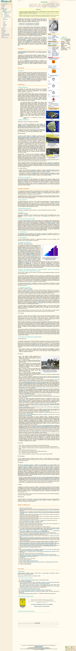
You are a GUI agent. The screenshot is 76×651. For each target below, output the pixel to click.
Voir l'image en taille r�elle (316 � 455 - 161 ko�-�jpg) (42, 604)
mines (31, 72)
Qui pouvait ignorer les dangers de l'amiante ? (37, 562)
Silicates (2, 32)
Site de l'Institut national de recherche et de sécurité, (36, 590)
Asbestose (26, 213)
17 (52, 482)
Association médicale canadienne (45, 487)
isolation (19, 125)
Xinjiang (32, 100)
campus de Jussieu (37, 299)
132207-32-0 (54, 36)
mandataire (52, 173)
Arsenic (2, 29)
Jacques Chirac (26, 305)
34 (26, 491)
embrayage (42, 125)
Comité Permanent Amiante (46, 325)
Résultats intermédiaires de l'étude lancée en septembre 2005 (30, 537)
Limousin (34, 259)
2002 (24, 416)
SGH (53, 96)
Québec (39, 73)
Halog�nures (3, 30)
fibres (29, 57)
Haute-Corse (28, 78)
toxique (21, 181)
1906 (20, 356)
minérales (37, 21)
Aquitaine (29, 259)
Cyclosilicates (5, 19)
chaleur (42, 179)
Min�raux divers (4, 8)
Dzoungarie (44, 99)
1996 (41, 131)
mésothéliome (29, 40)
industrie (41, 124)
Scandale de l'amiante (28, 243)
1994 (21, 389)
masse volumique (22, 51)
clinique (36, 222)
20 (25, 275)
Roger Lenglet (22, 522)
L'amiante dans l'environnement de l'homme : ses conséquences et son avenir (37, 584)
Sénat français (28, 581)
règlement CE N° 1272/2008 (45, 520)
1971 (20, 348)
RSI (28, 540)
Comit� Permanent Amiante (7, 13)
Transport (53, 68)
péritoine (44, 233)
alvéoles (36, 62)
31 (51, 453)
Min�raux (3, 5)
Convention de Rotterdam (33, 500)
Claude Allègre (40, 302)
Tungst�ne (5, 25)
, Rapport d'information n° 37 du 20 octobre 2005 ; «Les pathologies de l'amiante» (39, 550)
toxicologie (56, 346)
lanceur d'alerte (22, 400)
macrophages (45, 215)
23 (31, 299)
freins (24, 31)
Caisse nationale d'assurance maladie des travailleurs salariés (31, 136)
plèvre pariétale (55, 201)
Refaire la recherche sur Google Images (41, 606)
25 (35, 315)
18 (24, 256)
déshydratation (55, 53)
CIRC (57, 103)
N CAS (49, 37)
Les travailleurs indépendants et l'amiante (26, 535)
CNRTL (42, 521)
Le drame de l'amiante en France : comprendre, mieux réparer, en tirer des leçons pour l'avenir (40, 582)
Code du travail (34, 404)
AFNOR (31, 416)
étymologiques (32, 521)
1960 (35, 127)
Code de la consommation (44, 404)
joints (29, 31)
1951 (20, 363)
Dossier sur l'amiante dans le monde (28, 580)
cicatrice (30, 206)
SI (52, 108)
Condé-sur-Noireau (47, 371)
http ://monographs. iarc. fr (43, 512)
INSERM (41, 162)
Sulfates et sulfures (4, 37)
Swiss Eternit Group (7, 16)
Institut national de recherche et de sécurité (26, 137)
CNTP (55, 108)
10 (28, 141)
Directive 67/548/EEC (53, 58)
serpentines (37, 23)
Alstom (37, 431)
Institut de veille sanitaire (32, 255)
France (23, 386)
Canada (46, 173)
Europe (35, 165)
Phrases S (50, 67)
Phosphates (3, 31)
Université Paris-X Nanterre (54, 535)
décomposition (55, 55)
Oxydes (2, 7)
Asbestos (34, 173)
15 (52, 203)
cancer (26, 233)
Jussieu (41, 378)
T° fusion (49, 52)
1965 (20, 368)
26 (49, 319)
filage (31, 56)
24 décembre (51, 403)
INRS (44, 382)
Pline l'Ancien (34, 93)
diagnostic (52, 417)
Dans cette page (4, 3)
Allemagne (24, 458)
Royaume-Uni (21, 592)
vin (44, 165)
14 (40, 193)
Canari (24, 78)
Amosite (21, 516)
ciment (21, 30)
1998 (21, 406)
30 (28, 434)
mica (25, 179)
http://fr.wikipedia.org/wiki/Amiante (38, 646)
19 (25, 273)
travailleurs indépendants (23, 249)
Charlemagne (20, 98)
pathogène (20, 64)
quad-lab (54, 16)
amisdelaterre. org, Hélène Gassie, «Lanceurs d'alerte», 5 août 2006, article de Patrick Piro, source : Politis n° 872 (38, 554)
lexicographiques (26, 521)
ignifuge (43, 55)
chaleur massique (42, 52)
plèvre (26, 63)
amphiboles (36, 24)
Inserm (23, 329)
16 (37, 240)
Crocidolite (21, 518)
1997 (49, 305)
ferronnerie (27, 262)
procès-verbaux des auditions (44, 583)
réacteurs (35, 171)
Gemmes (3, 6)
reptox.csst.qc (34, 12)
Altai (28, 100)
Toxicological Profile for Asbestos (27, 593)
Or (3, 20)
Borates (4, 18)
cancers (30, 39)
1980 (38, 127)
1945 (20, 360)
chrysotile (28, 23)
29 (31, 400)
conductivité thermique (22, 52)
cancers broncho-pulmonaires (25, 220)
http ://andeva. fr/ (22, 557)
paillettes (36, 181)
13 (47, 182)
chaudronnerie (20, 262)
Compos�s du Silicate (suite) (5, 36)
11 (21, 144)
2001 (42, 406)
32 (27, 460)
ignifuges (34, 34)
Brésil (45, 74)
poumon (30, 215)
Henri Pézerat (55, 376)
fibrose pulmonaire (21, 39)
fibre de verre (41, 57)
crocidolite (27, 24)
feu (46, 179)
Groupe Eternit (6, 15)
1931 (38, 345)
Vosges (44, 389)
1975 (20, 376)
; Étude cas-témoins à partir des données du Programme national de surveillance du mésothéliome (39, 544)
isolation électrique (34, 33)
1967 (20, 372)
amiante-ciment (34, 129)
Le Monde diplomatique (48, 562)
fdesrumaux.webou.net (49, 600)
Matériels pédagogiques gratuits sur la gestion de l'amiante (33, 591)
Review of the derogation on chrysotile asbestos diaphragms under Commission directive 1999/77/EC (39, 529)
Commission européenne (28, 464)
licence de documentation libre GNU (43, 648)
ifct (19, 14)
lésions (32, 201)
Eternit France (6, 14)
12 (46, 160)
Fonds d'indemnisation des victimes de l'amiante (37, 414)
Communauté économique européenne (25, 465)
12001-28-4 (54, 40)
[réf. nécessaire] (34, 317)
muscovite (53, 32)
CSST (45, 514)
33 (42, 466)
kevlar (26, 58)
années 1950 (41, 346)
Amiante (21, 514)
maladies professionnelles (48, 465)
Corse (30, 77)
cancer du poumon (22, 466)
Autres (4, 26)
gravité (48, 171)
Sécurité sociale (47, 409)
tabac (50, 224)
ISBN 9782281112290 (28, 574)
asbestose (45, 38)
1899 (34, 315)
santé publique (56, 406)
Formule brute (49, 44)
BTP (31, 127)
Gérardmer (40, 389)
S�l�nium (5, 24)
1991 (20, 386)
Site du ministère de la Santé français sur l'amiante (30, 588)
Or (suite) (4, 21)
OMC (39, 406)
